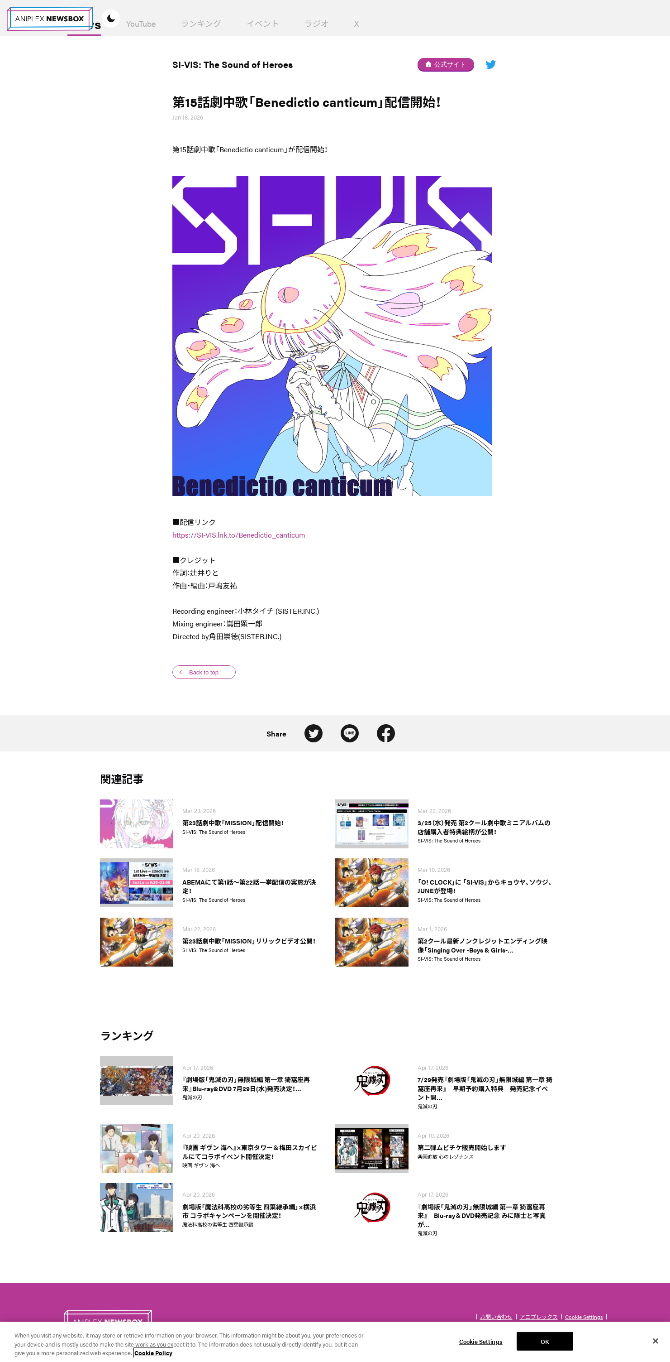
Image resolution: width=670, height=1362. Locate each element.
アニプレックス (539, 1316)
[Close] (655, 1345)
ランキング (291, 23)
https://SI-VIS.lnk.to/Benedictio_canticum (238, 534)
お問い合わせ (496, 1316)
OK (545, 1345)
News (174, 23)
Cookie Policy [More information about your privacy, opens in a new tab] (153, 1357)
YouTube (231, 23)
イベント (353, 23)
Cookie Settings (584, 1316)
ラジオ (406, 23)
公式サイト (445, 64)
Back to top (204, 672)
